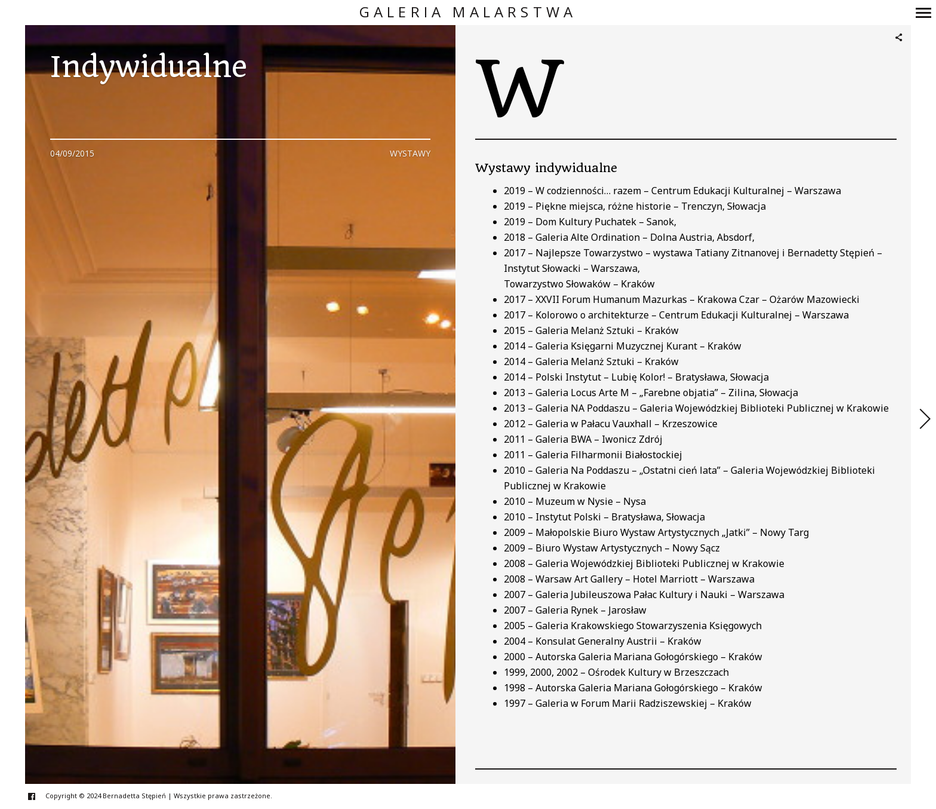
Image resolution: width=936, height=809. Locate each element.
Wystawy (410, 153)
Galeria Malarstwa (468, 12)
